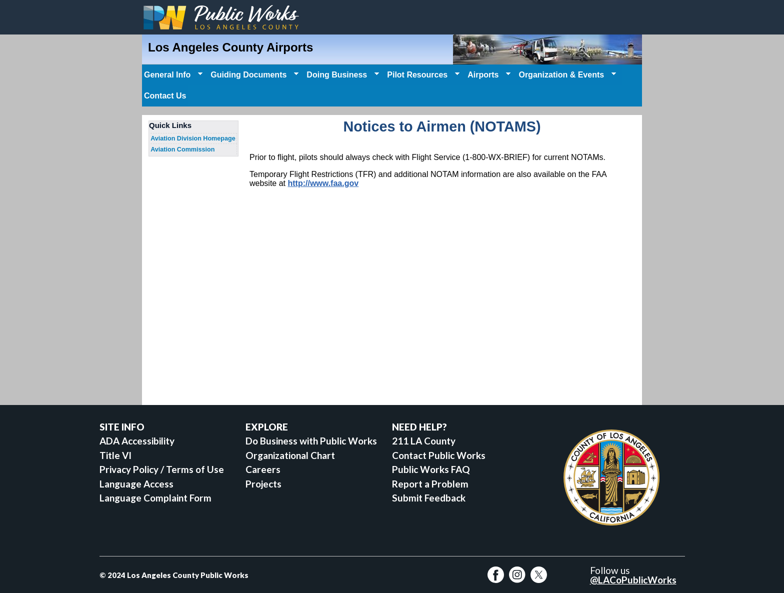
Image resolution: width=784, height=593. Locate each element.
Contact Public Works (439, 455)
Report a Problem (430, 484)
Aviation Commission (182, 149)
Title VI (116, 455)
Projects (264, 484)
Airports (488, 75)
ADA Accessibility (137, 440)
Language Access (137, 484)
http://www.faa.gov (323, 183)
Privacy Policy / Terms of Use (162, 469)
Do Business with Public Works (311, 440)
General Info (172, 75)
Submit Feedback (429, 498)
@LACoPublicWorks (633, 580)
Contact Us (165, 96)
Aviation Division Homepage (193, 138)
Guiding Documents (253, 75)
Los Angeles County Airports (230, 47)
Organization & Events (566, 75)
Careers (263, 469)
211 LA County (424, 440)
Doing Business (341, 75)
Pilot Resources (422, 75)
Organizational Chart (290, 455)
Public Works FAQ (431, 469)
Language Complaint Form (156, 498)
